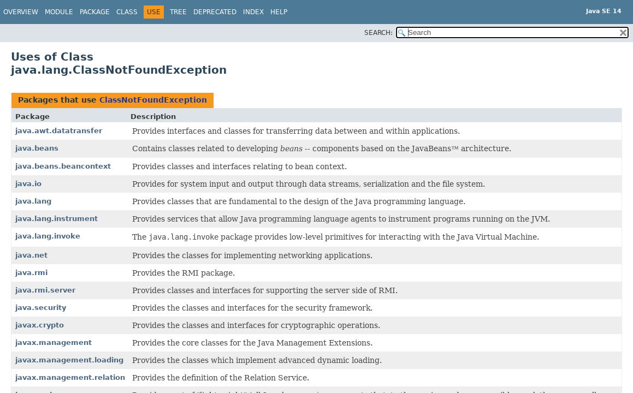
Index (253, 12)
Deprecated (214, 12)
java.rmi (31, 273)
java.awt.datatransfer (58, 131)
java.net (31, 255)
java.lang (33, 201)
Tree (178, 12)
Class (127, 12)
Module (59, 12)
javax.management (53, 342)
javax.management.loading (69, 360)
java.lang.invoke (47, 236)
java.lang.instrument (56, 219)
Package (95, 12)
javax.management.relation (70, 377)
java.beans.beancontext (63, 166)
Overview (20, 12)
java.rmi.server (45, 290)
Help (278, 12)
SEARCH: (378, 33)
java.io (28, 184)
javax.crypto (39, 325)
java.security (40, 307)
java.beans (36, 148)
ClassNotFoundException (153, 100)
